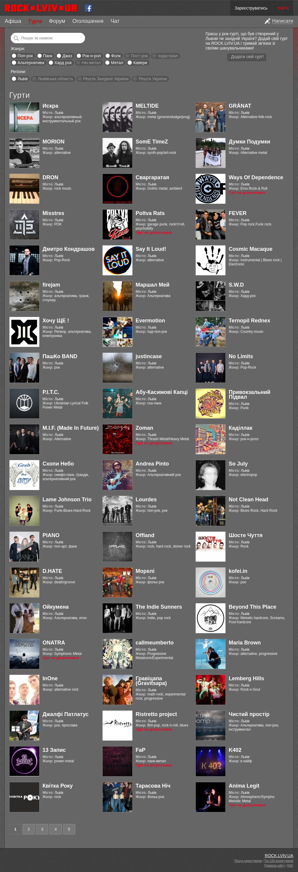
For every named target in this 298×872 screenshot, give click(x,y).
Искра (50, 106)
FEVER (238, 213)
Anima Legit (244, 786)
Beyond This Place (252, 607)
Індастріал (168, 55)
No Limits (241, 356)
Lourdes (146, 500)
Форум (57, 21)
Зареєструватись (251, 8)
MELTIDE (147, 106)
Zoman (144, 428)
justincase (149, 356)
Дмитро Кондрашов (69, 249)
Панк (47, 55)
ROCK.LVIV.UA (279, 855)
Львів (23, 78)
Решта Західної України (105, 78)
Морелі (145, 571)
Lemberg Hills (246, 678)
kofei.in (238, 571)
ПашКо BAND (60, 356)
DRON (50, 177)
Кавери (140, 62)
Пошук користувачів (248, 860)
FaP (140, 750)
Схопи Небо (58, 464)
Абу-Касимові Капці (162, 392)
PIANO (51, 535)
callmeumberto (155, 643)
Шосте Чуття (246, 535)
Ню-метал (91, 62)
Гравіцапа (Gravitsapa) (151, 680)
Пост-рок (139, 55)
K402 (235, 750)
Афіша (13, 21)
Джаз (67, 55)
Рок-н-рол (91, 55)
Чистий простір (249, 714)
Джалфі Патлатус (66, 714)
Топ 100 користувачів (278, 860)
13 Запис (54, 750)
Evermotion (150, 321)
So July (238, 464)
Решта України (153, 78)
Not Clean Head (248, 500)
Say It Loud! (151, 249)
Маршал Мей (153, 285)
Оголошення (87, 21)
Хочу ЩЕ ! (56, 321)
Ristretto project (156, 714)
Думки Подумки (249, 142)
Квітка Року (58, 786)
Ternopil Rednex (249, 321)
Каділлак (240, 428)
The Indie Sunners (159, 607)
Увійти (283, 8)
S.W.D (236, 285)
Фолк (116, 55)
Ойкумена (56, 607)
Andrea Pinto (152, 464)
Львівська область (55, 78)
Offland (145, 535)
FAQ (290, 865)
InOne (50, 678)
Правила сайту (274, 865)
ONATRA (54, 643)
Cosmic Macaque (250, 249)
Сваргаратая (152, 177)
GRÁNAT (240, 106)
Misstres (53, 213)
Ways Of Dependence (256, 177)
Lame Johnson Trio (67, 500)
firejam (51, 285)
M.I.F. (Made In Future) (71, 428)
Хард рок (63, 62)
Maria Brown (245, 643)
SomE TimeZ (152, 142)
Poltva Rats (150, 213)
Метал (117, 62)
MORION (54, 142)
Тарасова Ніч (153, 786)
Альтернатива (31, 62)
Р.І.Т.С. (51, 392)
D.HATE (52, 571)
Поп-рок (25, 55)
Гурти (35, 21)
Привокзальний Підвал (249, 394)
